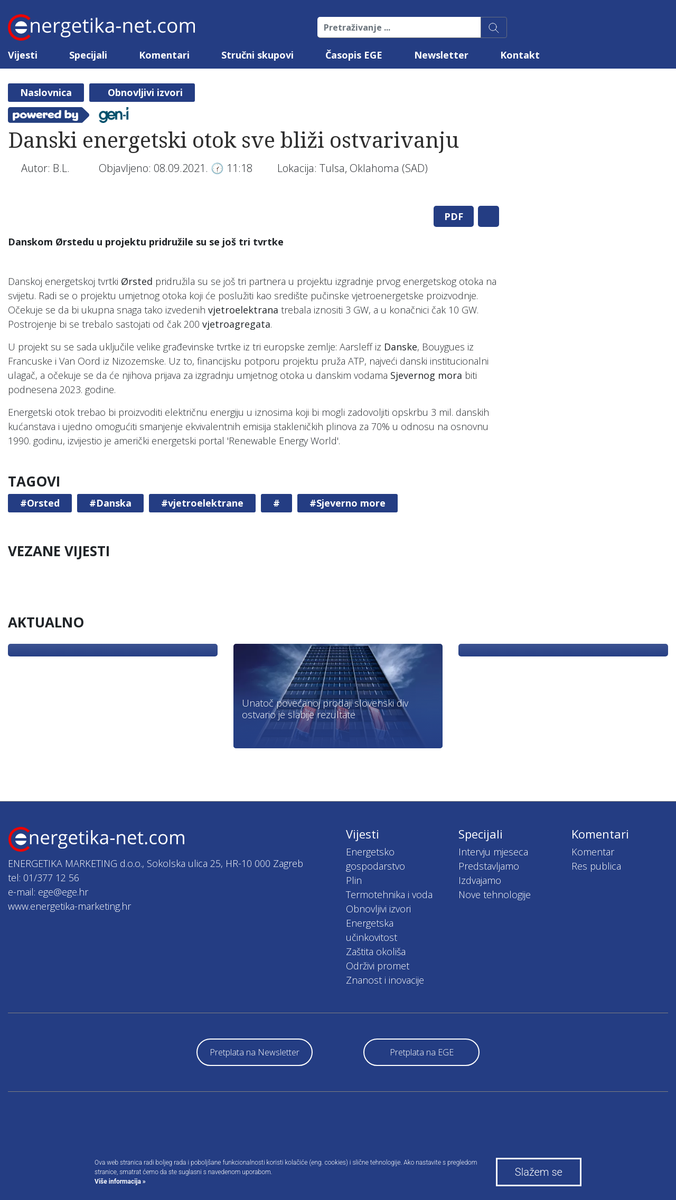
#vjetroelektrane (202, 503)
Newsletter (441, 55)
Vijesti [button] (22, 55)
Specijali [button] (88, 55)
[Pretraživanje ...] (399, 27)
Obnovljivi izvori (145, 92)
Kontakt (520, 55)
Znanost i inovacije (385, 980)
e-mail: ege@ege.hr (48, 891)
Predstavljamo (488, 866)
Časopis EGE (353, 55)
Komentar (592, 851)
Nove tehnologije (494, 894)
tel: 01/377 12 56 (43, 877)
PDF (453, 216)
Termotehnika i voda (389, 894)
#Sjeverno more (347, 503)
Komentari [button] (164, 55)
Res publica (596, 866)
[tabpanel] (253, 197)
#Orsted (40, 503)
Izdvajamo (479, 880)
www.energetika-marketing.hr (69, 906)
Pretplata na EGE (422, 1052)
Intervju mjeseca (493, 851)
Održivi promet (377, 965)
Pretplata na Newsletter (254, 1052)
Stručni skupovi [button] (257, 55)
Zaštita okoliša (376, 951)
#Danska (110, 503)
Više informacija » (120, 1181)
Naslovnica (46, 92)
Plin (354, 880)
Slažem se (538, 1172)
